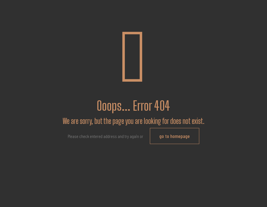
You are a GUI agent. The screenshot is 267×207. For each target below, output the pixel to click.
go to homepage (174, 136)
